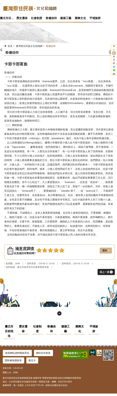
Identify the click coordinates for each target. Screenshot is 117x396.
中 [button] (114, 53)
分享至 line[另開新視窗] (114, 70)
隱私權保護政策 (13, 360)
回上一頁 (104, 272)
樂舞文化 (80, 18)
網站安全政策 (43, 353)
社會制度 (36, 18)
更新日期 (7, 368)
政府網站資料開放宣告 (17, 353)
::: (1, 3)
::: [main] (5, 67)
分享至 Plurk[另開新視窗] (114, 63)
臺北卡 (32, 360)
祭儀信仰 (51, 18)
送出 (39, 256)
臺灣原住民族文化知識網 (29, 8)
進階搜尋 (114, 46)
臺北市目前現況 (7, 18)
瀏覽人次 (7, 372)
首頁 (10, 46)
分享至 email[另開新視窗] (114, 74)
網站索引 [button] (59, 313)
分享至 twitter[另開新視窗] (114, 67)
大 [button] (114, 56)
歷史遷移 (22, 18)
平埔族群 (95, 18)
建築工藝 (65, 18)
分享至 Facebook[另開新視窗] (114, 60)
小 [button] (114, 49)
